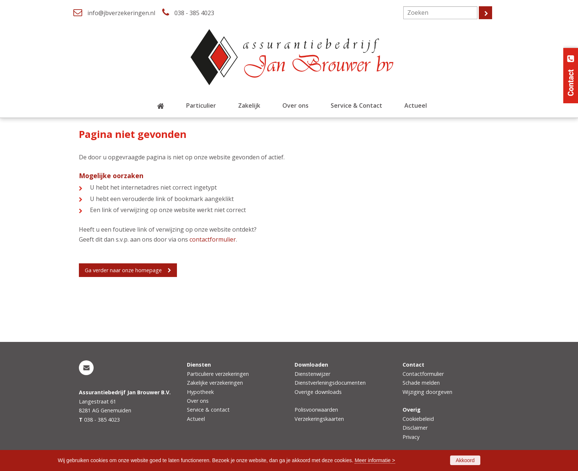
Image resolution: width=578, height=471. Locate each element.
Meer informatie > (375, 460)
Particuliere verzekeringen (218, 373)
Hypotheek (200, 391)
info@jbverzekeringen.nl (121, 13)
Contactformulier (423, 373)
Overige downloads (318, 391)
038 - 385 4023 (194, 13)
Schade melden (421, 382)
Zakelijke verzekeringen (215, 382)
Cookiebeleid (418, 418)
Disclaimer (415, 427)
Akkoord (465, 460)
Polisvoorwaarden (316, 409)
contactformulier (212, 239)
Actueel (196, 418)
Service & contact (208, 409)
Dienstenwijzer (312, 373)
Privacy (411, 436)
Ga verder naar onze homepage (123, 270)
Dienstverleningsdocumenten (330, 382)
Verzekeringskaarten (319, 418)
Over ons (198, 400)
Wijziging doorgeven (427, 391)
